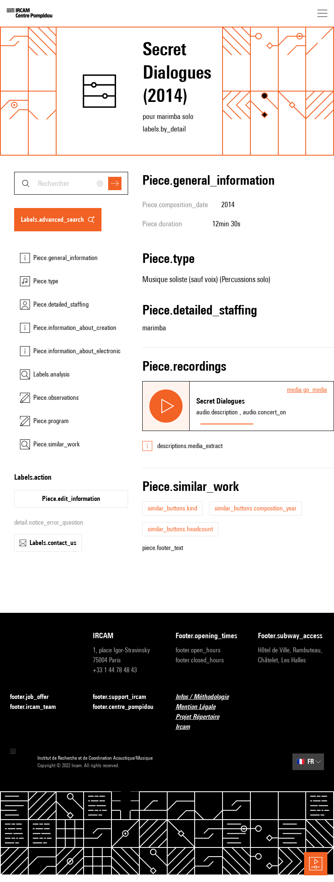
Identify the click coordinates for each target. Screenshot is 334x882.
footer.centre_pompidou (126, 707)
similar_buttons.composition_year (256, 508)
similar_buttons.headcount (180, 529)
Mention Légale (200, 707)
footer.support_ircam (124, 697)
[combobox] (71, 183)
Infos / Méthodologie (207, 697)
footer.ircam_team (38, 707)
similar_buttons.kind (172, 508)
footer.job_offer (34, 697)
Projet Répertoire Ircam (209, 722)
